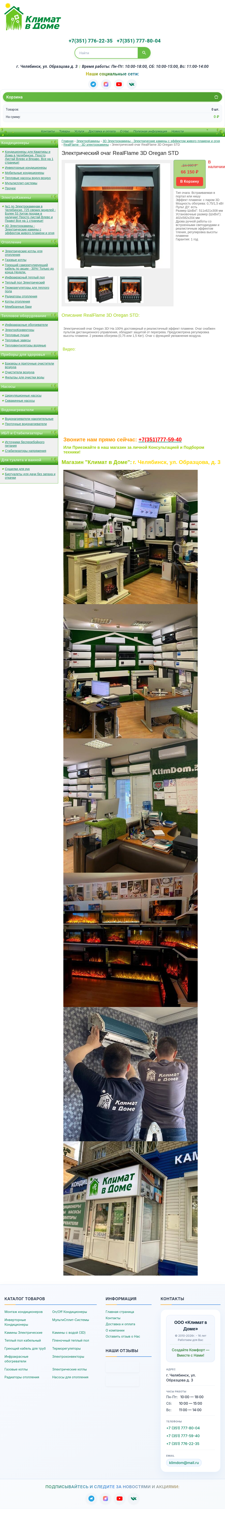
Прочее (10, 187)
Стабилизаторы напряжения (25, 449)
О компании (115, 1329)
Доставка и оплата (102, 130)
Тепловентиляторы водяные (25, 344)
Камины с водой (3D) (69, 1331)
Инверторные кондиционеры (26, 166)
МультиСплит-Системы (70, 1319)
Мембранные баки (18, 305)
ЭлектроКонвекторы (19, 329)
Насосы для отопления (70, 1376)
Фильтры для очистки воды (24, 376)
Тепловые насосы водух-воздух (28, 177)
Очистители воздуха (19, 371)
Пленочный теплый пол (70, 1339)
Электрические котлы (69, 1368)
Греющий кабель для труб (25, 1347)
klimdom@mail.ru (184, 1462)
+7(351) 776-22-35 (90, 40)
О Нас (124, 130)
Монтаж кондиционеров (23, 1310)
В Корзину (189, 180)
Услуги (79, 130)
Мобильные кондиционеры (24, 171)
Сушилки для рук (17, 468)
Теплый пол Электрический (25, 281)
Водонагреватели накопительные (29, 417)
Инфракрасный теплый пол (25, 276)
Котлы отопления (17, 300)
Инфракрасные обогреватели (26, 323)
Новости (178, 130)
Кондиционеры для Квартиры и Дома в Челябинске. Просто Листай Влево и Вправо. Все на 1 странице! (29, 156)
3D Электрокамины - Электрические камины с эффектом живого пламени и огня (29, 228)
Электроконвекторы (68, 1355)
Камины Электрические (23, 1331)
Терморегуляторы (66, 1347)
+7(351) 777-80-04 (136, 40)
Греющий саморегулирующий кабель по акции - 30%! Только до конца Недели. (29, 267)
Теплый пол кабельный (22, 1339)
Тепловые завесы (18, 339)
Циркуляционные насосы (23, 394)
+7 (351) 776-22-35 (182, 1442)
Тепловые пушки (17, 334)
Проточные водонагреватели (26, 423)
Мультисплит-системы (21, 182)
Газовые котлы (15, 259)
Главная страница (120, 1310)
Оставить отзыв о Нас (123, 1335)
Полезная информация (150, 130)
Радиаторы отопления (21, 295)
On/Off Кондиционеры (69, 1310)
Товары (64, 130)
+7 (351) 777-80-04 (183, 1427)
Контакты (48, 130)
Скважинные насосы (20, 399)
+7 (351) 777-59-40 (182, 1434)
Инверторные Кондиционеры (16, 1321)
